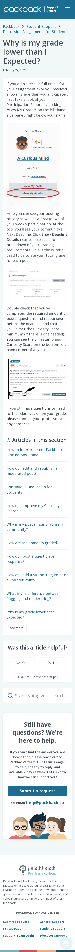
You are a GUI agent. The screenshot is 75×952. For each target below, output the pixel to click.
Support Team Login (18, 935)
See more (16, 628)
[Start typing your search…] (37, 695)
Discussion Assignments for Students (35, 31)
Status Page (12, 928)
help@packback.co (45, 802)
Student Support (41, 26)
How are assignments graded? (33, 542)
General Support (52, 922)
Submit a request (37, 790)
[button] (67, 9)
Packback (11, 26)
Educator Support (53, 935)
